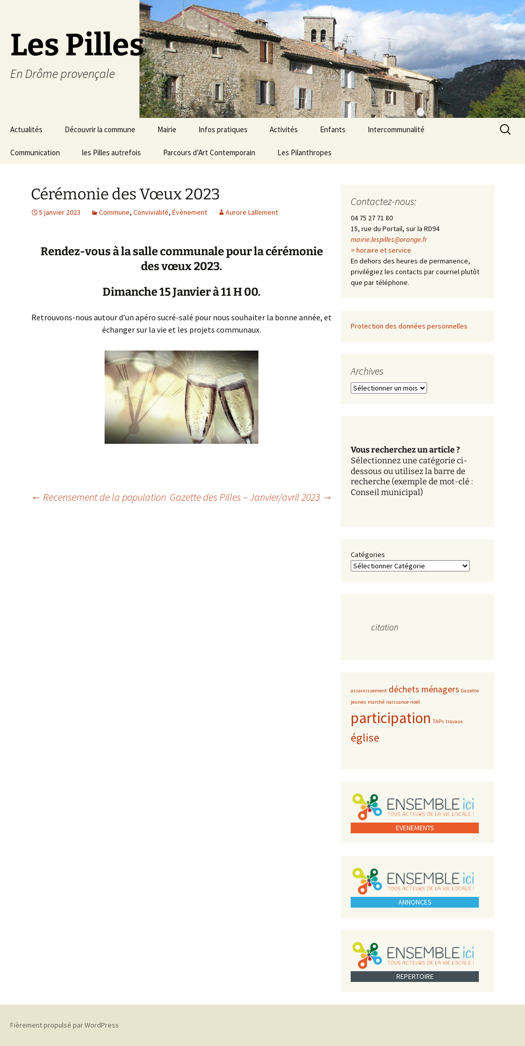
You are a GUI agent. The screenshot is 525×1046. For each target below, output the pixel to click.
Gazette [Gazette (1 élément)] (470, 690)
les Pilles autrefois (111, 152)
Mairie (166, 129)
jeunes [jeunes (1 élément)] (358, 702)
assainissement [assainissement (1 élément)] (369, 690)
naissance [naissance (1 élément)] (397, 702)
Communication (35, 152)
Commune (114, 212)
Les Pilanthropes (304, 152)
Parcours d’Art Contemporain (209, 152)
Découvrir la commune (100, 129)
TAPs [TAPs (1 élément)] (438, 721)
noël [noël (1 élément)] (415, 702)
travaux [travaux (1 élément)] (454, 721)
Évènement (189, 212)
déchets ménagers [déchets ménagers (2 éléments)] (424, 689)
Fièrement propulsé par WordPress (64, 1025)
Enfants (333, 129)
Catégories (368, 554)
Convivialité (151, 212)
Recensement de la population (98, 496)
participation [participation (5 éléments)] (391, 717)
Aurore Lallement (252, 212)
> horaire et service (381, 250)
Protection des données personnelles (409, 326)
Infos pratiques (223, 129)
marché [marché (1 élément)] (376, 702)
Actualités (26, 129)
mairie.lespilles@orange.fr (389, 239)
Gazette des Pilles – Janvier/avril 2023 (251, 496)
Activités (284, 129)
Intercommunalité (396, 129)
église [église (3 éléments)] (365, 737)
